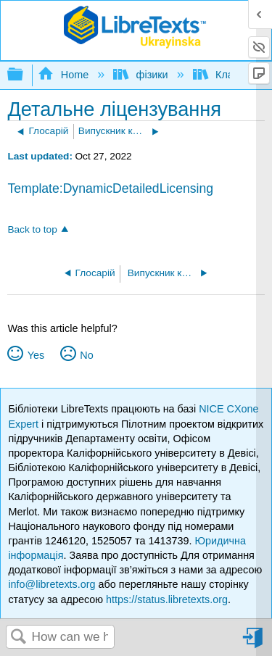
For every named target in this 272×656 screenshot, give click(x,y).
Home (64, 74)
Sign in (254, 643)
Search (19, 637)
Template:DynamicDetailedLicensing (110, 188)
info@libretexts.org (51, 584)
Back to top (32, 229)
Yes (36, 355)
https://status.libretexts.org (167, 599)
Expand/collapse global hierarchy (24, 75)
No (86, 355)
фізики (141, 74)
